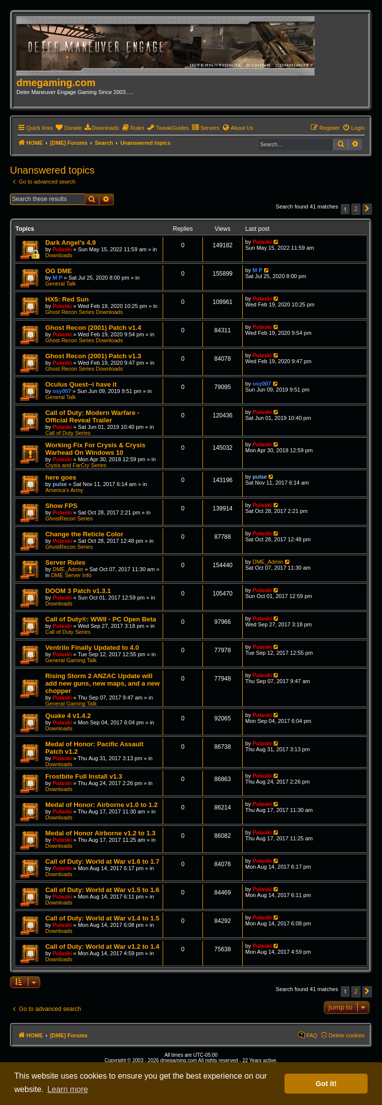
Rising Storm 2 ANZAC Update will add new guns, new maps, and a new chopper (102, 683)
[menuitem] (68, 128)
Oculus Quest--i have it (81, 384)
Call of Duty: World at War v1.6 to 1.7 (102, 861)
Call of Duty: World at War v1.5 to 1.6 (102, 890)
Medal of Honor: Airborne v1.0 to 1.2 (101, 804)
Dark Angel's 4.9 (70, 242)
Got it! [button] (326, 1084)
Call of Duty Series (68, 433)
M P (58, 278)
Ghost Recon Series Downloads (84, 312)
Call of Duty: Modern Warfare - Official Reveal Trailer (92, 416)
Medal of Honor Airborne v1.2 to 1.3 (100, 833)
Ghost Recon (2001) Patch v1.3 (93, 356)
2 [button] (356, 208)
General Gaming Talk (70, 660)
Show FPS (61, 505)
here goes (60, 477)
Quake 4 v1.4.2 (68, 715)
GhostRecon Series (69, 518)
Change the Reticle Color (84, 534)
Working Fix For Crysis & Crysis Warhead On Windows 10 (95, 448)
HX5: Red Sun (67, 299)
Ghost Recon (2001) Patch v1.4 (93, 327)
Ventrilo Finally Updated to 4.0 (92, 647)
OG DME (58, 271)
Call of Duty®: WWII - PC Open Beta (100, 619)
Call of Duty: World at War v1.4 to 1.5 (102, 918)
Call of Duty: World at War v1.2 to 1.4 (102, 946)
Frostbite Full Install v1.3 (83, 776)
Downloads (58, 255)
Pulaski (62, 249)
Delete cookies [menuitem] (347, 1035)
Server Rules (65, 562)
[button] (367, 209)
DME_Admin (68, 569)
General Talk (60, 284)
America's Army (64, 490)
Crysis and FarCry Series (75, 465)
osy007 (62, 391)
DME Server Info (71, 575)
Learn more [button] (67, 1089)
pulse (60, 484)
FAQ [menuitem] (311, 1035)
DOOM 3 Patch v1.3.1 (78, 591)
